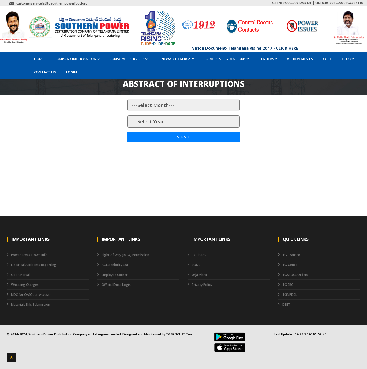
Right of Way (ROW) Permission (125, 255)
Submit (183, 137)
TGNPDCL (289, 294)
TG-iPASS (199, 255)
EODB (348, 58)
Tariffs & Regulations (226, 58)
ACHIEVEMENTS (300, 58)
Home (39, 58)
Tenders (268, 58)
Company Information (76, 58)
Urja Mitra (199, 274)
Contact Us (45, 72)
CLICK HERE (287, 48)
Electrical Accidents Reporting (33, 265)
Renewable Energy (176, 58)
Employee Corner (115, 274)
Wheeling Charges (25, 284)
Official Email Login (116, 284)
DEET (286, 304)
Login (71, 72)
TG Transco (291, 255)
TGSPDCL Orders (295, 274)
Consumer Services (128, 58)
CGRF (327, 58)
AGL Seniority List (115, 265)
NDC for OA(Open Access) (31, 294)
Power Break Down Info (29, 255)
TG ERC (287, 284)
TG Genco (290, 265)
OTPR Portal (20, 274)
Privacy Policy (202, 284)
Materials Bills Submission (30, 304)
